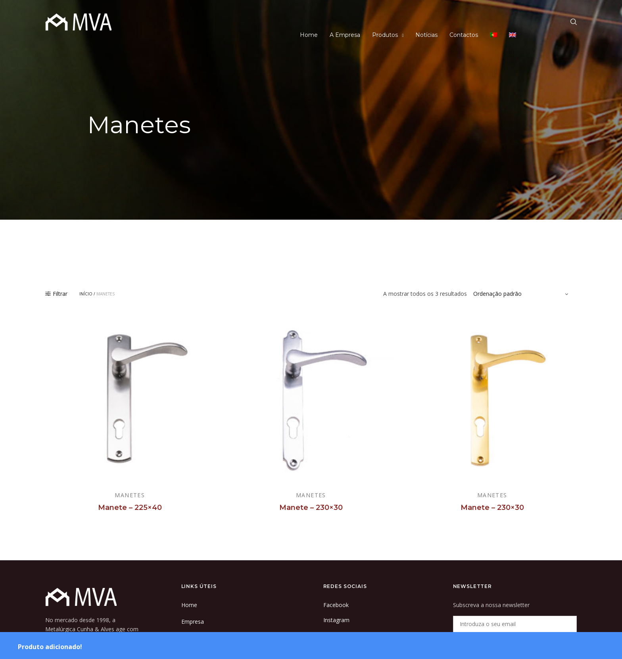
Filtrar (56, 294)
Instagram (336, 620)
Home (309, 34)
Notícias (426, 34)
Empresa (192, 621)
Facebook (336, 605)
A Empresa (345, 34)
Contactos (463, 34)
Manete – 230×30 (311, 507)
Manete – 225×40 (130, 507)
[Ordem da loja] (522, 293)
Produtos (385, 34)
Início (85, 294)
